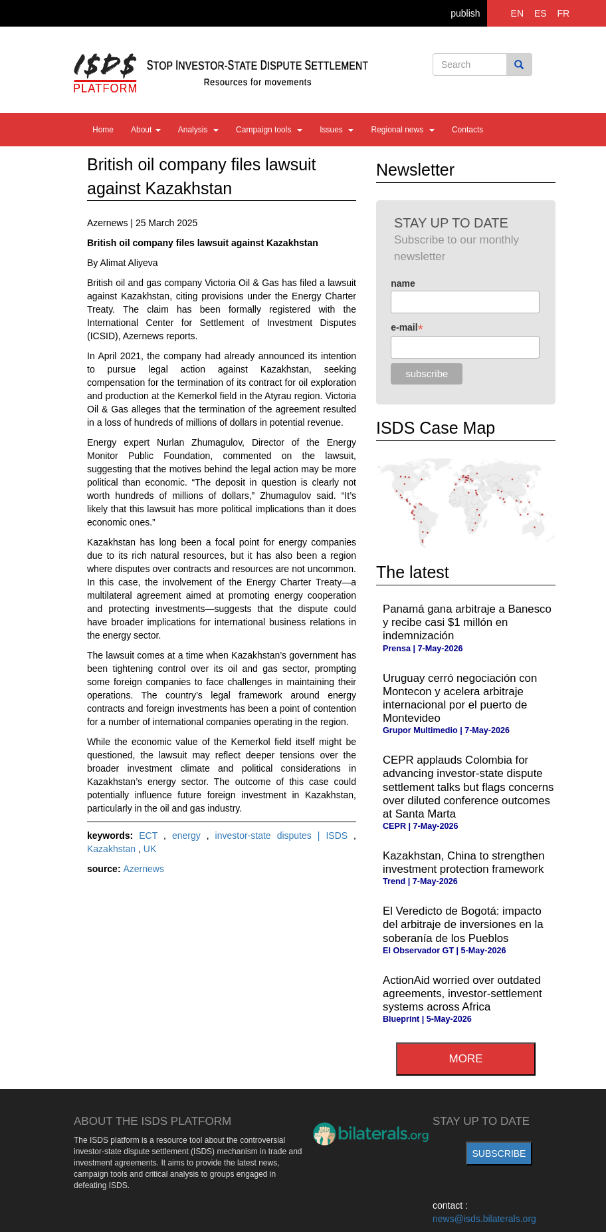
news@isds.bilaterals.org (484, 1218)
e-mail (407, 327)
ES (540, 13)
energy (189, 835)
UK (150, 849)
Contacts (467, 129)
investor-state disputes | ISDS (284, 835)
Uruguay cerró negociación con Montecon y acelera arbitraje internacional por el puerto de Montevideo (460, 698)
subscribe (499, 1153)
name (403, 283)
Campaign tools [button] (269, 129)
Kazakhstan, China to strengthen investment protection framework (463, 862)
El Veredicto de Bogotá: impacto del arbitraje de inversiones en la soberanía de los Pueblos (463, 924)
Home (103, 129)
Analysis (198, 129)
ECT (151, 835)
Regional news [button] (402, 129)
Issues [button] (337, 129)
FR (563, 13)
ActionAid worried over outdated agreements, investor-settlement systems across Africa (462, 993)
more (466, 1058)
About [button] (146, 129)
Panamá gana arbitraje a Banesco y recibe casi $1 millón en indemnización (467, 622)
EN (517, 13)
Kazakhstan (112, 849)
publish (465, 13)
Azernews (143, 868)
